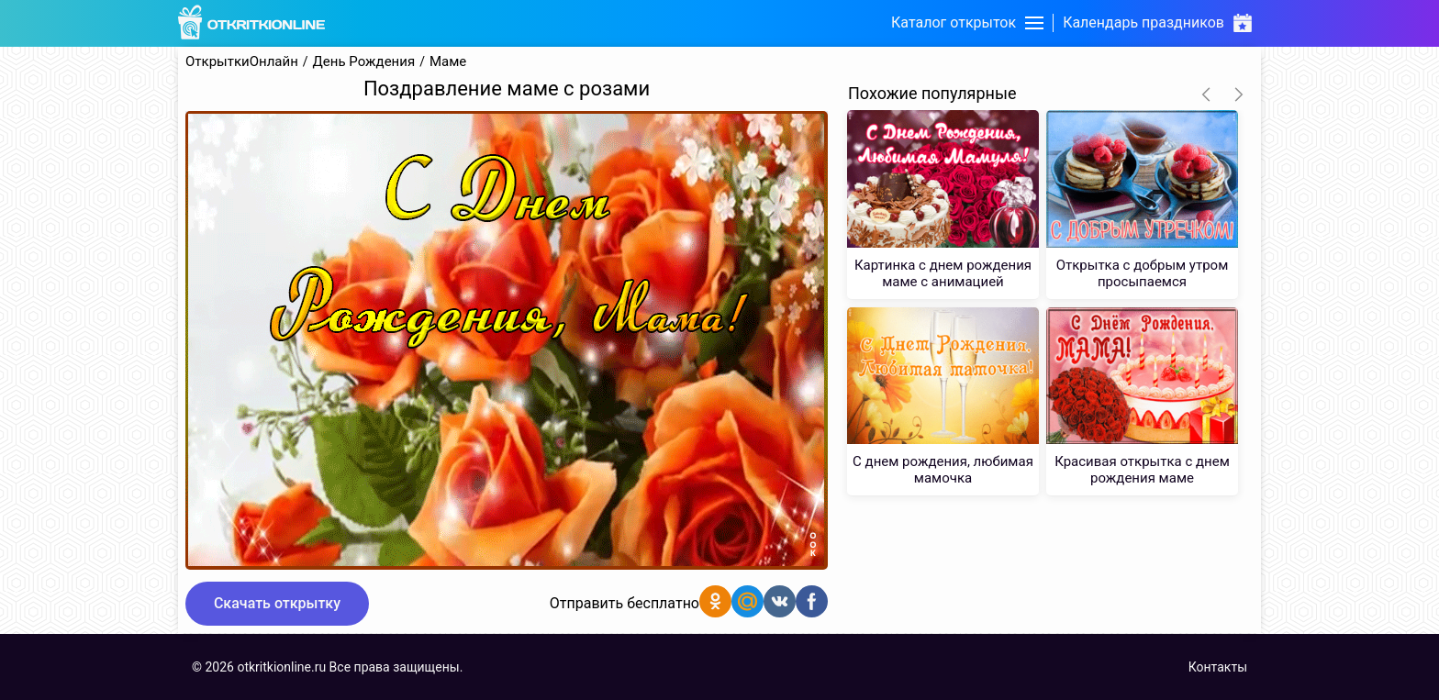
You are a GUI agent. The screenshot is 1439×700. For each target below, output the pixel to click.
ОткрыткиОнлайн (241, 62)
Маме (447, 62)
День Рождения (364, 62)
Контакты (1217, 667)
